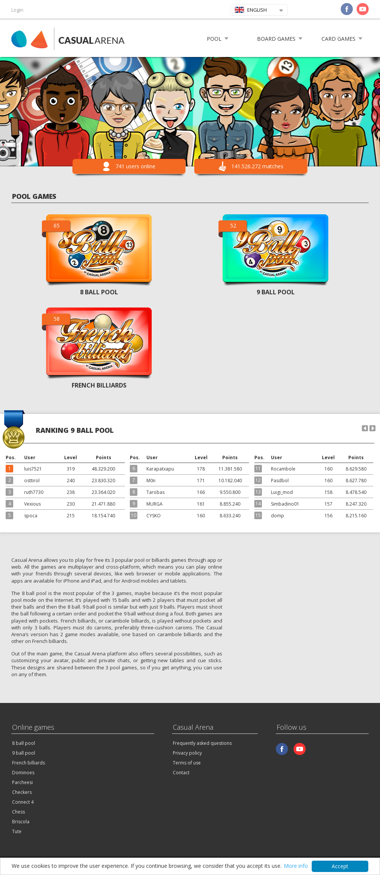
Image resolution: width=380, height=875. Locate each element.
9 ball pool (23, 753)
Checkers (22, 792)
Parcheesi (22, 782)
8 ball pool (23, 743)
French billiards (28, 763)
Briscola (20, 821)
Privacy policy (187, 753)
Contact (181, 772)
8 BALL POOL (99, 292)
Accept (340, 866)
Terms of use (187, 763)
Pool (214, 38)
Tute (17, 831)
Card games (338, 38)
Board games (276, 38)
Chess (18, 812)
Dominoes (23, 772)
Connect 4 (23, 802)
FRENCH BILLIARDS (99, 385)
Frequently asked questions (202, 743)
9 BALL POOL (276, 292)
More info (296, 866)
